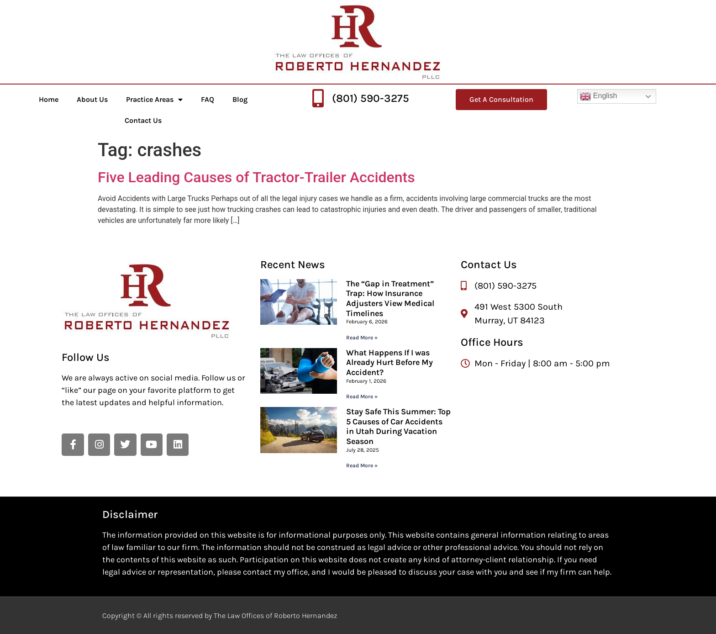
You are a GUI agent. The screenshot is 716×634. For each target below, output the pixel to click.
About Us (92, 99)
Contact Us (143, 120)
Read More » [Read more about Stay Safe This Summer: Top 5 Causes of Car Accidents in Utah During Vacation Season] (362, 465)
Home (48, 99)
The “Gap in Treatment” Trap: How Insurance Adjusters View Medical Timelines (390, 298)
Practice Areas (154, 99)
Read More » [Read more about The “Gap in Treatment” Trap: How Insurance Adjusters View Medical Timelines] (362, 337)
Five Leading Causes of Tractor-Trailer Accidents (256, 177)
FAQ (207, 99)
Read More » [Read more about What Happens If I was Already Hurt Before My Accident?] (362, 396)
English (598, 96)
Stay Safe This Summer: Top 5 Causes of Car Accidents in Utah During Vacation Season (398, 426)
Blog (239, 99)
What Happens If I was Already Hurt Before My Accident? (389, 362)
